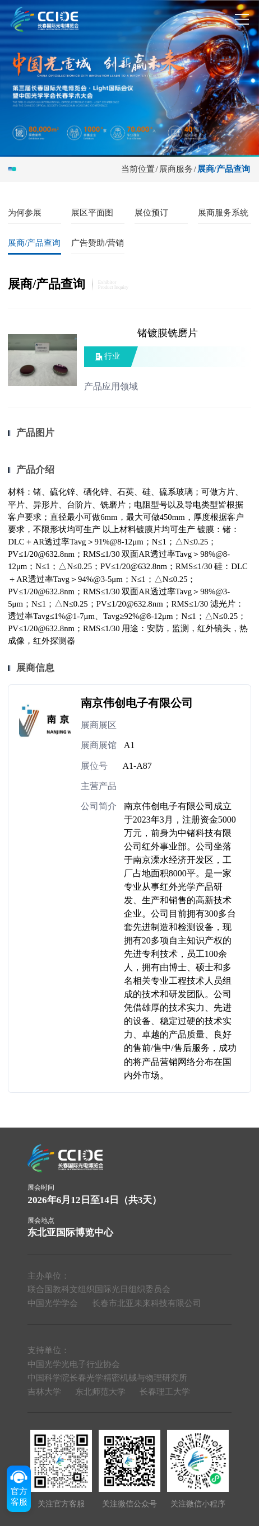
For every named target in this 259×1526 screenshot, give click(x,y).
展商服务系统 (223, 212)
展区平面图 (92, 212)
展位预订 (151, 212)
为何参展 (24, 212)
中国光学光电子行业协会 (73, 1364)
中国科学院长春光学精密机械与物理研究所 (107, 1377)
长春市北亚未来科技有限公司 (146, 1303)
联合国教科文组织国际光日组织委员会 (98, 1289)
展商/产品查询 (223, 169)
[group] (129, 77)
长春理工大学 (165, 1391)
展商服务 (176, 169)
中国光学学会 (52, 1303)
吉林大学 (44, 1391)
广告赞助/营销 (97, 242)
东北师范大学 (100, 1391)
